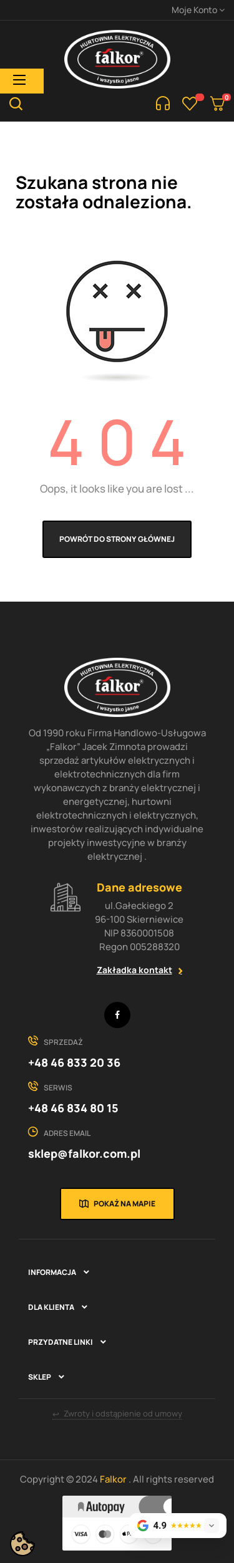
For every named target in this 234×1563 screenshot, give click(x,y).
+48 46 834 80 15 (73, 1107)
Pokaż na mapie (124, 1203)
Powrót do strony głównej (117, 539)
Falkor (114, 1479)
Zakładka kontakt (134, 970)
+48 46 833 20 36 (74, 1062)
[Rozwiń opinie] (211, 1525)
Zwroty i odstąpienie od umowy (117, 1414)
